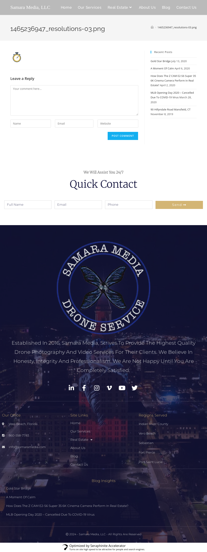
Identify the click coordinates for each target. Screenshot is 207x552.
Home (75, 423)
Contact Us (79, 464)
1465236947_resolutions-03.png (177, 27)
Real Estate (81, 440)
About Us (77, 448)
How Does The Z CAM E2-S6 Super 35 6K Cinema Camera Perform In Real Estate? (173, 80)
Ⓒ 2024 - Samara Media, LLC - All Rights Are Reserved (103, 534)
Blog (74, 456)
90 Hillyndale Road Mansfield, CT (171, 109)
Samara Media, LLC (30, 7)
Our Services (80, 431)
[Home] (152, 27)
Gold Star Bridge (161, 61)
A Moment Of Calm (162, 68)
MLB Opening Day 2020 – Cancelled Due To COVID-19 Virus (50, 514)
